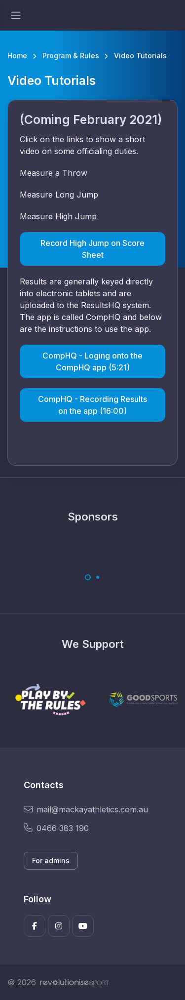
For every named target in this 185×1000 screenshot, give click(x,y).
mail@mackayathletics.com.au (86, 809)
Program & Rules (70, 55)
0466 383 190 (56, 828)
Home (17, 55)
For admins (51, 860)
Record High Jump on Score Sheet (92, 249)
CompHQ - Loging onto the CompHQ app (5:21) (92, 361)
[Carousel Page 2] (98, 577)
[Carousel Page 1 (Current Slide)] (88, 577)
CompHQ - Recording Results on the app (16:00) (92, 405)
